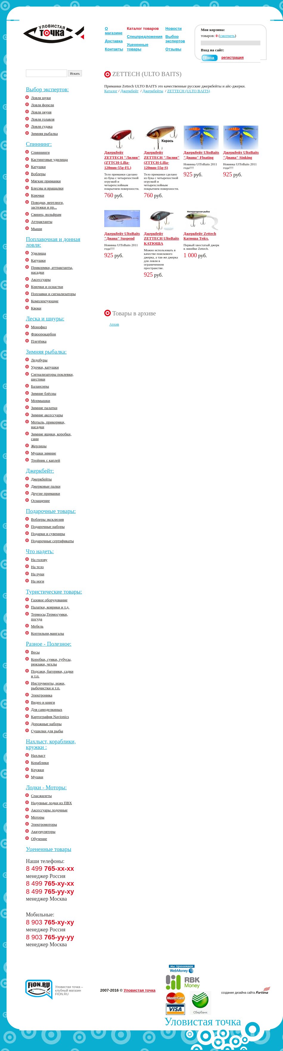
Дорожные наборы (46, 724)
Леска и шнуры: (45, 318)
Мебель (37, 626)
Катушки (38, 166)
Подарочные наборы (48, 526)
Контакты (114, 49)
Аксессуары (41, 279)
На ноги (37, 581)
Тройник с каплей (45, 460)
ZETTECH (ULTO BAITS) (188, 91)
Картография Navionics (50, 716)
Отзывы (173, 49)
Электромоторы (44, 824)
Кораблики (40, 762)
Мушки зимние (43, 453)
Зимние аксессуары (47, 415)
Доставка (114, 41)
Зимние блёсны (43, 393)
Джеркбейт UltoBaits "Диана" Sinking (241, 155)
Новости (173, 28)
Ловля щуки (41, 97)
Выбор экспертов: (47, 89)
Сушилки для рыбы (47, 731)
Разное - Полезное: (48, 644)
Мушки (37, 777)
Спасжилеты (41, 795)
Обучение (39, 838)
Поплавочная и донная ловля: (53, 242)
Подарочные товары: (51, 511)
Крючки (37, 195)
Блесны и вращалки (47, 188)
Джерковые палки (45, 486)
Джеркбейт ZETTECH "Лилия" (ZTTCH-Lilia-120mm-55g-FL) (122, 160)
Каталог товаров (143, 28)
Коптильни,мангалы (47, 633)
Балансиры (40, 386)
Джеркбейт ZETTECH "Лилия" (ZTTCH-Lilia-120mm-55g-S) (162, 160)
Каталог (110, 91)
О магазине (113, 30)
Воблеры (38, 174)
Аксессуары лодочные (49, 810)
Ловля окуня (41, 112)
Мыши (36, 228)
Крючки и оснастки (47, 286)
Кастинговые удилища (49, 159)
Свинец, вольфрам (46, 214)
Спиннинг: (39, 144)
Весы (35, 652)
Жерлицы (38, 446)
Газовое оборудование (49, 600)
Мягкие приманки (46, 181)
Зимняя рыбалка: (46, 352)
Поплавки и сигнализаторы (53, 294)
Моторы (37, 817)
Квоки (36, 308)
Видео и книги (43, 702)
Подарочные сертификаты (52, 541)
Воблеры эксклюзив (47, 519)
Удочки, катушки (45, 367)
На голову (39, 559)
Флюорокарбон (43, 334)
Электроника (41, 695)
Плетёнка (38, 341)
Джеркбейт (129, 91)
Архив (114, 324)
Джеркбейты (41, 479)
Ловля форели (42, 105)
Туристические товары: (54, 591)
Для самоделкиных (46, 709)
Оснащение (40, 500)
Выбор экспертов (175, 38)
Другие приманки (45, 493)
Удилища (38, 253)
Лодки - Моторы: (46, 787)
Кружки (37, 770)
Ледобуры (39, 360)
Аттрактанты (41, 221)
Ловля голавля (43, 119)
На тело (37, 567)
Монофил (39, 327)
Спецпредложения (144, 36)
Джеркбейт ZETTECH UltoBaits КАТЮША (161, 238)
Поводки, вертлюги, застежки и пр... (47, 204)
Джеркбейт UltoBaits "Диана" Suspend (122, 236)
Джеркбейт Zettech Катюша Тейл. (200, 236)
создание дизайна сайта (245, 992)
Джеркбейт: (40, 471)
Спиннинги (40, 152)
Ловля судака (41, 126)
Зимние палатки (44, 408)
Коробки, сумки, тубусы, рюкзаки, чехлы (51, 661)
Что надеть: (40, 551)
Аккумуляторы (43, 831)
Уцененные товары (137, 46)
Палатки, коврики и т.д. (50, 607)
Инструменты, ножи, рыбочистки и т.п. (48, 685)
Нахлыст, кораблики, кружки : (51, 744)
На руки (37, 574)
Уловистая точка (139, 990)
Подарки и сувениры (48, 533)
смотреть (227, 35)
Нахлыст (38, 755)
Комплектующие (44, 301)
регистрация (232, 58)
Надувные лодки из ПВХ (51, 803)
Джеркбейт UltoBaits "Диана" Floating (201, 155)
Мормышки (40, 400)
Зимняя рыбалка (44, 133)
